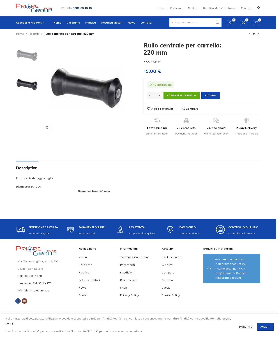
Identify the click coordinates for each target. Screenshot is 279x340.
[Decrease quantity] (149, 95)
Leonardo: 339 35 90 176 (34, 283)
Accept (265, 326)
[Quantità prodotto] (154, 95)
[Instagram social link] (24, 301)
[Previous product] (249, 34)
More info (246, 326)
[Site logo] (34, 8)
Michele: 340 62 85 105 (33, 290)
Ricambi (34, 33)
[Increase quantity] (159, 95)
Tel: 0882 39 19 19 (30, 276)
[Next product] (258, 34)
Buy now (210, 95)
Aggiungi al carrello (181, 95)
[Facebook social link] (18, 301)
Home (20, 33)
